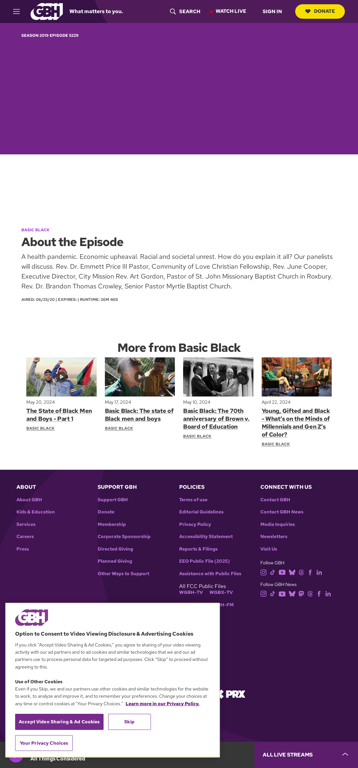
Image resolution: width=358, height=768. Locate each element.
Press (22, 549)
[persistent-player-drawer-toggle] (306, 755)
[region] (112, 680)
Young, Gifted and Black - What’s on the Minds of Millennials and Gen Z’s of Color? (296, 422)
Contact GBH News (281, 512)
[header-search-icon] (185, 11)
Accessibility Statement (206, 536)
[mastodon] (301, 593)
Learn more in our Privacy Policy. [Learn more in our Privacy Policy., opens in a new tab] (163, 704)
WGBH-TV (191, 592)
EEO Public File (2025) (204, 561)
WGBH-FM (221, 605)
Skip (129, 722)
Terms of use (193, 500)
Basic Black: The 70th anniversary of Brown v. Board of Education (216, 418)
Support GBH (113, 500)
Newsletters (273, 536)
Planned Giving (115, 561)
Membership (112, 524)
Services (26, 524)
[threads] (301, 571)
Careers (25, 536)
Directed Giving (115, 549)
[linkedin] (319, 571)
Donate (320, 11)
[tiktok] (272, 571)
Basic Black (35, 230)
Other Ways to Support (123, 573)
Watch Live (231, 11)
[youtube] (282, 571)
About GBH (29, 500)
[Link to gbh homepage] (47, 11)
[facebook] (310, 571)
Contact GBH (275, 500)
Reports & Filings (198, 549)
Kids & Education (35, 512)
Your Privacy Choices (44, 743)
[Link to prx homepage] (229, 693)
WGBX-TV (221, 592)
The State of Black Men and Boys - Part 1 (59, 414)
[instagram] (263, 571)
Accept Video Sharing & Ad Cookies (59, 722)
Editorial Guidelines (201, 512)
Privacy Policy (195, 524)
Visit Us (268, 549)
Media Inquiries (277, 524)
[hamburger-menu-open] (19, 11)
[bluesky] (292, 571)
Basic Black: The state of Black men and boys (139, 414)
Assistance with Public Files (210, 573)
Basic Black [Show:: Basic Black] (40, 428)
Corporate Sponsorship (124, 536)
